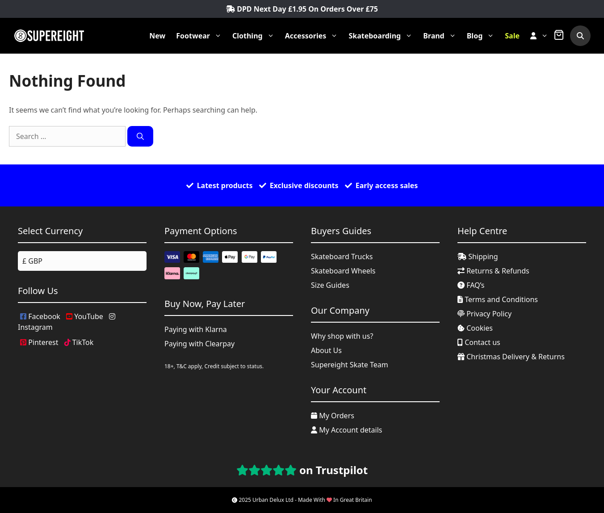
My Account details (346, 430)
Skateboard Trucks (342, 256)
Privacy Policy (484, 314)
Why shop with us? (342, 336)
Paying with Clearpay (199, 344)
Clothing (256, 36)
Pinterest (39, 342)
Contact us (478, 342)
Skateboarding (383, 36)
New (157, 36)
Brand (442, 36)
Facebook (40, 316)
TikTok (79, 342)
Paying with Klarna (195, 329)
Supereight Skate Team (349, 365)
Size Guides (330, 285)
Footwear (201, 36)
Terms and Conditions (497, 299)
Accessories (314, 36)
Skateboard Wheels (343, 271)
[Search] (140, 136)
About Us (326, 350)
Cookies (475, 328)
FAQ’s (471, 285)
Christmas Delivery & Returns (511, 357)
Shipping (477, 256)
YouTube (84, 316)
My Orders (332, 415)
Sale (512, 36)
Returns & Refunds (493, 271)
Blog (483, 36)
